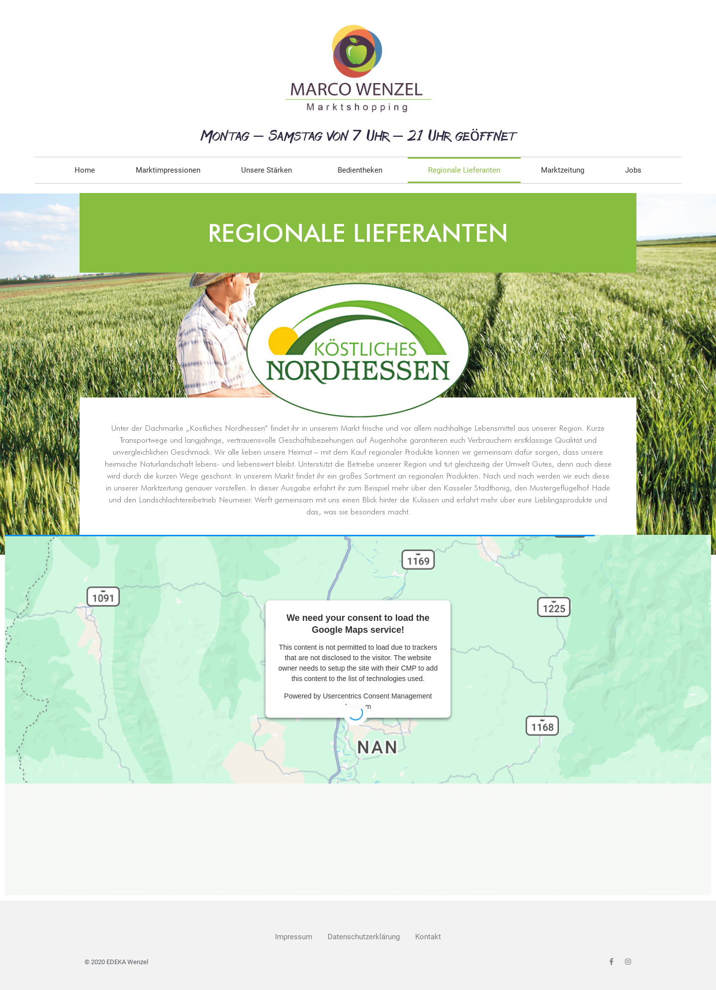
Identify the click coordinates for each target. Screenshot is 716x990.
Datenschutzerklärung (364, 936)
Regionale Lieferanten (464, 170)
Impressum (293, 936)
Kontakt (428, 936)
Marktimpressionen (168, 170)
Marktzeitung (562, 170)
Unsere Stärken (269, 170)
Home (85, 170)
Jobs (633, 170)
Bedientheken (362, 170)
